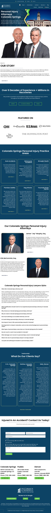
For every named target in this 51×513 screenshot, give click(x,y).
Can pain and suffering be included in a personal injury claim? (17, 340)
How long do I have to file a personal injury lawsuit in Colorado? (18, 322)
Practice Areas (30, 5)
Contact (35, 7)
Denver (17, 440)
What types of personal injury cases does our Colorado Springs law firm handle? (22, 329)
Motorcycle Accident (18, 444)
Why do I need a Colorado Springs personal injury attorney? (17, 313)
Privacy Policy (32, 510)
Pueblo (22, 440)
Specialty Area (8, 442)
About (23, 5)
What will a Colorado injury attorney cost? (12, 289)
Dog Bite (19, 445)
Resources (43, 5)
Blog (48, 4)
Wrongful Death (28, 444)
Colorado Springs (10, 440)
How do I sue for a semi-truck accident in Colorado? (15, 332)
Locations (37, 5)
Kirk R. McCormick (23, 70)
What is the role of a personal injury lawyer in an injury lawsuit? (18, 337)
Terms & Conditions (39, 510)
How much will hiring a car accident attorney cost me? (15, 316)
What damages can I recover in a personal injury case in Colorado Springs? (21, 335)
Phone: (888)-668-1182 (24, 475)
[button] (25, 288)
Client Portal (40, 7)
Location (7, 439)
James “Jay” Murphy (34, 70)
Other (35, 445)
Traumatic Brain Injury (27, 445)
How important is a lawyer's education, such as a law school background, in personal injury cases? (25, 325)
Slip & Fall (36, 444)
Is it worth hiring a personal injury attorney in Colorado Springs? (18, 319)
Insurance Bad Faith (39, 71)
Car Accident (10, 444)
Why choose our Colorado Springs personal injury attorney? (17, 311)
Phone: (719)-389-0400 (7, 475)
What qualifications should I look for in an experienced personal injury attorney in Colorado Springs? (25, 307)
